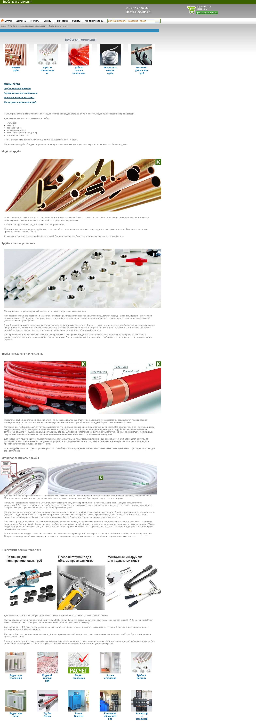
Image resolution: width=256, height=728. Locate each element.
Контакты (34, 21)
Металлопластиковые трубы (19, 97)
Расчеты (76, 21)
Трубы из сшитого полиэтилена (20, 92)
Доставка (21, 21)
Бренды (47, 21)
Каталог (8, 21)
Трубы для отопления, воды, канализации (27, 26)
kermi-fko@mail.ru (139, 12)
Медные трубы (12, 83)
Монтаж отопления (94, 21)
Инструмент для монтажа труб (20, 101)
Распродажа (62, 21)
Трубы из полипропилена (17, 87)
